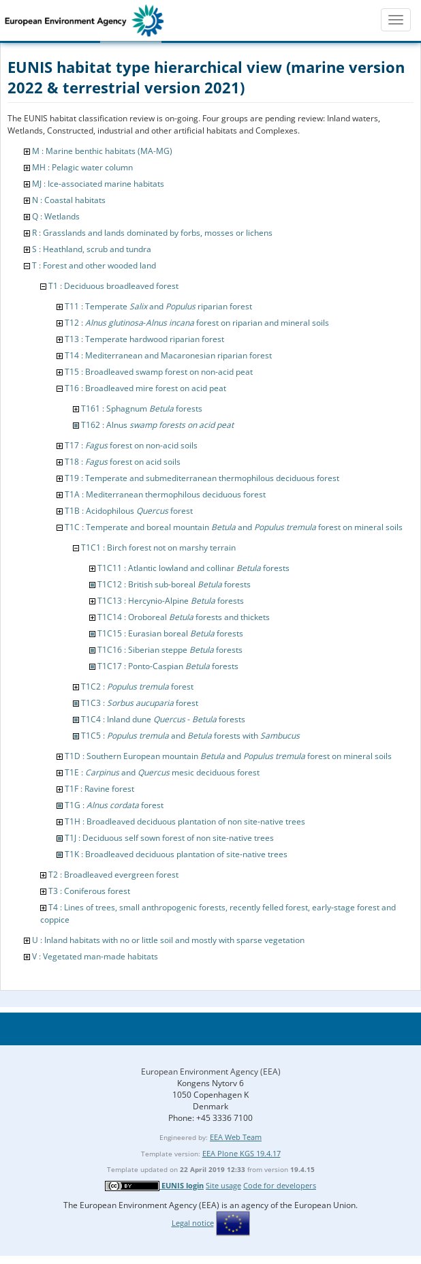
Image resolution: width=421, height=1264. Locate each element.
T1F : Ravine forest (99, 789)
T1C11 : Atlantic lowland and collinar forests (193, 568)
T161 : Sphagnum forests (141, 408)
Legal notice (193, 1223)
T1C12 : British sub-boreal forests (174, 584)
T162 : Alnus (157, 425)
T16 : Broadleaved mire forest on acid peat (145, 388)
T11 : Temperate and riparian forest (158, 306)
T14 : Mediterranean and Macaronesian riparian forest (168, 355)
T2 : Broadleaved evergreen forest (113, 874)
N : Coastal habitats (69, 200)
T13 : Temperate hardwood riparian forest (144, 339)
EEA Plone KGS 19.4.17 (241, 1153)
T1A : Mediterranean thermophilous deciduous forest (165, 494)
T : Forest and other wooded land (94, 265)
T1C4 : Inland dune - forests (163, 719)
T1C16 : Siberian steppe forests (170, 650)
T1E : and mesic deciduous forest (162, 772)
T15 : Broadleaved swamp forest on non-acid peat (159, 371)
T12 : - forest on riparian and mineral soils (197, 322)
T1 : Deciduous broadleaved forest (113, 286)
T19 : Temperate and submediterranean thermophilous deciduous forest (202, 478)
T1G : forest (114, 805)
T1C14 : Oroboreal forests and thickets (183, 617)
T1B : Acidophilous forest (129, 511)
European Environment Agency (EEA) (211, 1071)
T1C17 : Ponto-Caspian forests (167, 666)
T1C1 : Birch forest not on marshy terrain (158, 547)
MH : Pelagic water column (82, 167)
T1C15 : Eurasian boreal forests (170, 633)
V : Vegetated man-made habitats (95, 956)
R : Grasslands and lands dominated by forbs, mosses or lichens (152, 232)
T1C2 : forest (137, 686)
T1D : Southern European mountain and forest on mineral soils (228, 756)
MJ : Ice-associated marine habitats (98, 183)
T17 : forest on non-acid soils (131, 445)
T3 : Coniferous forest (89, 891)
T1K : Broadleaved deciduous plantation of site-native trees (176, 854)
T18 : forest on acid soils (123, 461)
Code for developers (279, 1185)
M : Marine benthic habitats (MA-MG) (102, 151)
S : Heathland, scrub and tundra (91, 249)
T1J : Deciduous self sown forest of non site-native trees (169, 838)
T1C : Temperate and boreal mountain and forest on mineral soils (234, 527)
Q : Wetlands (56, 216)
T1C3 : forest (139, 703)
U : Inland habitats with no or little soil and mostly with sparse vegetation (168, 940)
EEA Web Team (236, 1137)
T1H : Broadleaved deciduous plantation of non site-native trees (185, 821)
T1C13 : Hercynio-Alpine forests (170, 600)
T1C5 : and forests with (190, 735)
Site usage (223, 1185)
